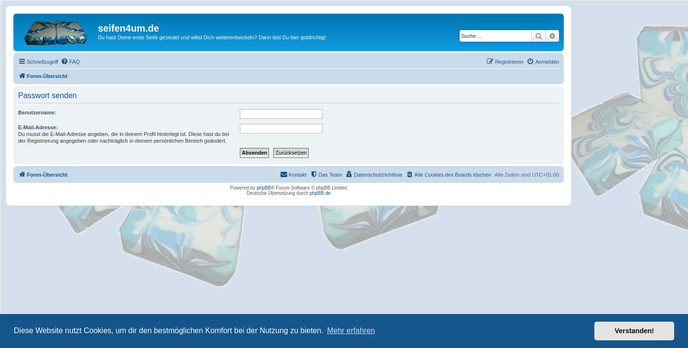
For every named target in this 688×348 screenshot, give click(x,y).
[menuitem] (70, 61)
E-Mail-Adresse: (38, 127)
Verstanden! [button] (634, 331)
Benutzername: (37, 112)
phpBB (264, 188)
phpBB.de (320, 193)
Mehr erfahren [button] (351, 330)
